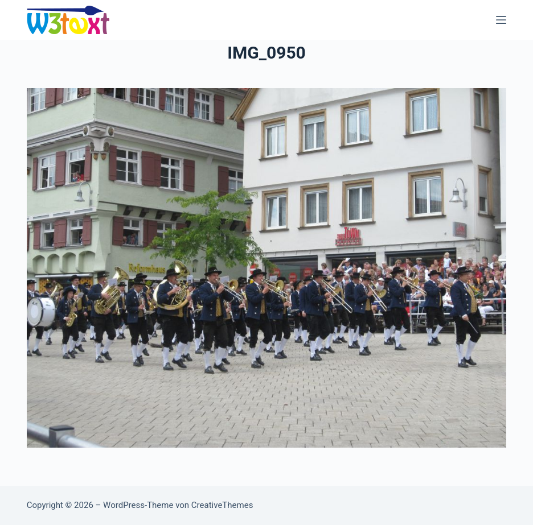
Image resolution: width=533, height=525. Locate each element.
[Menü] (501, 20)
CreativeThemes (222, 505)
